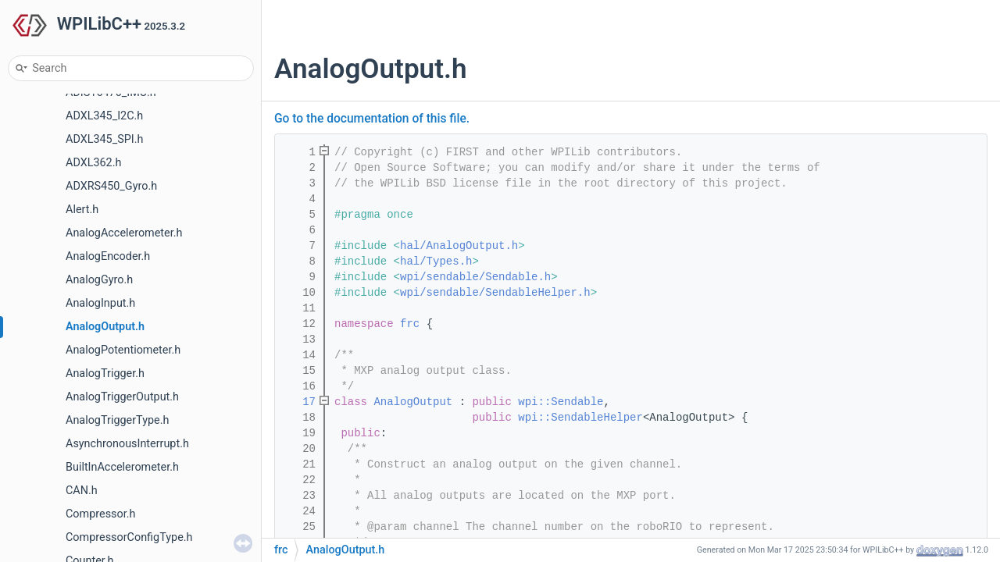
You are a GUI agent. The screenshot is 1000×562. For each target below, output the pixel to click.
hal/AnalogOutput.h (459, 246)
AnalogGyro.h (99, 279)
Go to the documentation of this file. (372, 119)
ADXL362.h (93, 162)
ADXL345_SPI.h (104, 139)
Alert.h (82, 209)
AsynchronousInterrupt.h (127, 443)
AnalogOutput (412, 402)
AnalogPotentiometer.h (123, 350)
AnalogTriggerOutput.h (122, 397)
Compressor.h (100, 514)
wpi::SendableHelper (580, 417)
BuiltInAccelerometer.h (122, 467)
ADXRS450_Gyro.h (111, 186)
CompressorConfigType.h (129, 537)
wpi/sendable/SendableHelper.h (495, 292)
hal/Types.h (436, 261)
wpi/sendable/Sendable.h (475, 277)
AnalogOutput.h (105, 326)
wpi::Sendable (560, 402)
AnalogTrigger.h (105, 373)
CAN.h (82, 490)
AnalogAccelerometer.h (124, 233)
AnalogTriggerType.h (117, 420)
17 (299, 402)
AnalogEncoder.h (108, 256)
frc (410, 324)
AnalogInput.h (100, 303)
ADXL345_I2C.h (104, 116)
